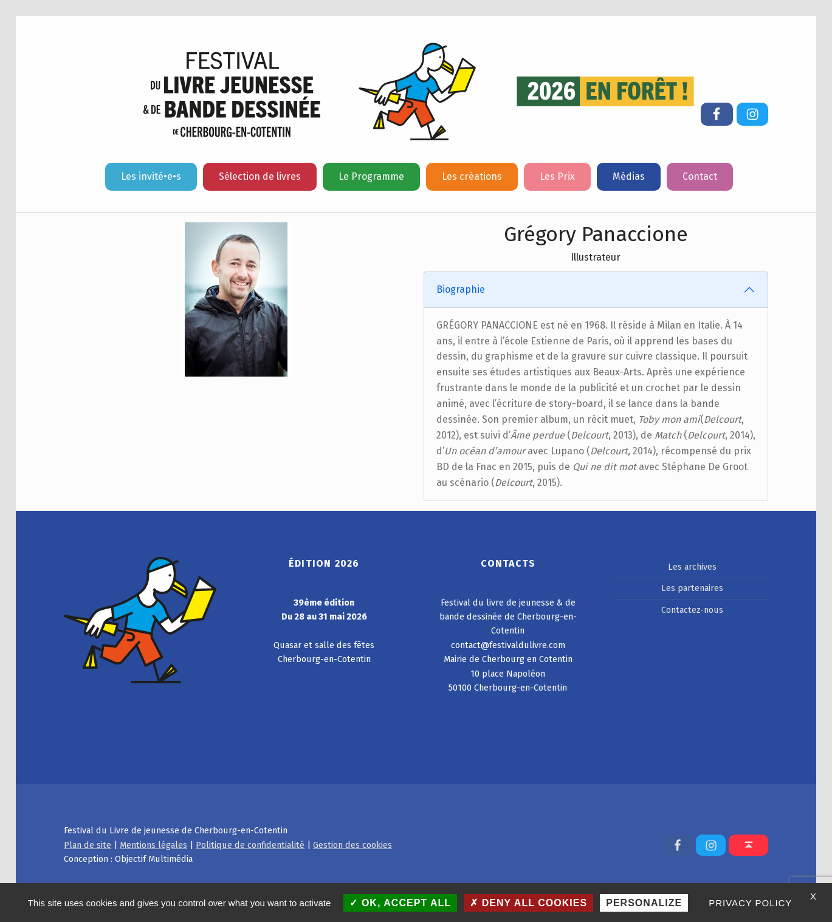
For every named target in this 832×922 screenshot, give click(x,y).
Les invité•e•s (151, 176)
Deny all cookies (528, 903)
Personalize (644, 903)
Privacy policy (750, 903)
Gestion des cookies (352, 844)
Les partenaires (692, 587)
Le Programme (371, 176)
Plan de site (87, 844)
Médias (629, 176)
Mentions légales (153, 844)
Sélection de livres (260, 176)
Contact (699, 176)
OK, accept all (400, 903)
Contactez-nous (692, 609)
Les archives (692, 566)
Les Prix (557, 176)
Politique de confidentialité (250, 844)
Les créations (472, 176)
